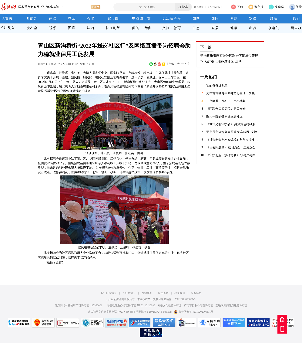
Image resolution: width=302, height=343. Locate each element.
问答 (136, 28)
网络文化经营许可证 (169, 305)
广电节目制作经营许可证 (198, 305)
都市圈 (113, 18)
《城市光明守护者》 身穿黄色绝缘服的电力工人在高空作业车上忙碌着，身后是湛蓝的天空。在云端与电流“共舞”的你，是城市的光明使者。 (233, 124)
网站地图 (147, 293)
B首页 (32, 18)
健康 (234, 28)
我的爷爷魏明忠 (216, 85)
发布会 (32, 28)
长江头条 (7, 28)
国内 (196, 18)
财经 (273, 18)
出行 (253, 28)
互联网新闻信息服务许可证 (231, 305)
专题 (234, 18)
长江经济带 (171, 18)
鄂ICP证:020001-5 (185, 299)
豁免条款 (163, 293)
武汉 (53, 18)
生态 (196, 28)
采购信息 (196, 293)
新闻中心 (43, 64)
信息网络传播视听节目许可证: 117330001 (78, 305)
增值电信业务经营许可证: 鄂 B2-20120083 (131, 305)
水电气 (273, 28)
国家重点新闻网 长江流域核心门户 (41, 6)
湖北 (90, 18)
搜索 (185, 6)
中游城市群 (141, 18)
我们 (296, 18)
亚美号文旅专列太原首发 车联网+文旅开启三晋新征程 (233, 132)
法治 (90, 28)
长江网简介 (129, 293)
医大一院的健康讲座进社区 (224, 116)
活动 (147, 28)
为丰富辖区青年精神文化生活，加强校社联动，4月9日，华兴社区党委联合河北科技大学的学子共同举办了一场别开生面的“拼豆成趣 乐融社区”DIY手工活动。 (233, 93)
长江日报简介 (109, 293)
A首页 (7, 18)
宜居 (215, 28)
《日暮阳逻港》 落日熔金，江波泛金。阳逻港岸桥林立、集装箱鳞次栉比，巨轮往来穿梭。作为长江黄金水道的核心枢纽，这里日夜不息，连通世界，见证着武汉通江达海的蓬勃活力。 (233, 147)
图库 (72, 28)
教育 (177, 28)
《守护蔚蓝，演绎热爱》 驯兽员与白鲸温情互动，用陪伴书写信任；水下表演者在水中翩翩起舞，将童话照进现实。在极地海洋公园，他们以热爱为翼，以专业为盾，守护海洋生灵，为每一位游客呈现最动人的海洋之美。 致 (233, 155)
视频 (53, 28)
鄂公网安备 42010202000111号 (193, 311)
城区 (72, 18)
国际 (215, 18)
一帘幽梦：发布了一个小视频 (226, 101)
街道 (53, 64)
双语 (253, 18)
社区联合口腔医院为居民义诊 (226, 108)
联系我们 (179, 293)
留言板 (296, 28)
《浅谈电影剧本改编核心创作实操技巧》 (233, 139)
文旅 (166, 28)
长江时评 (113, 28)
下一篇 (206, 47)
